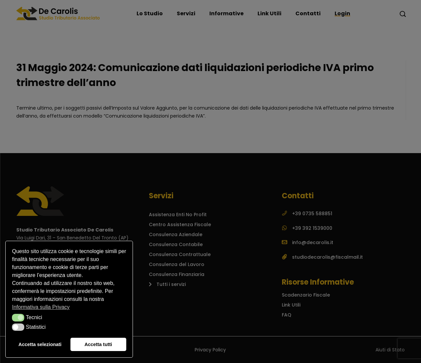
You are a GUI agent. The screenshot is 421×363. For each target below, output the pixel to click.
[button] (18, 317)
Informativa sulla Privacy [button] (40, 307)
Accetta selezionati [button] (40, 344)
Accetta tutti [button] (98, 344)
